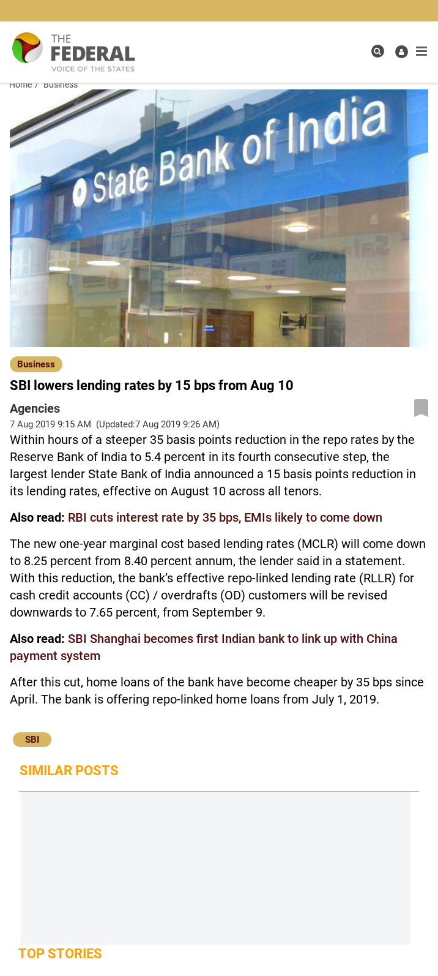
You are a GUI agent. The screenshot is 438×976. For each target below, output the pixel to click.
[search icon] (377, 51)
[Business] (36, 364)
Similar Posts (69, 770)
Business (36, 364)
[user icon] (401, 51)
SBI (32, 739)
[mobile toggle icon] (421, 51)
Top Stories (60, 953)
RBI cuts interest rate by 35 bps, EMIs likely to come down (225, 517)
